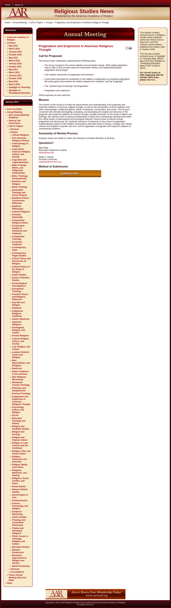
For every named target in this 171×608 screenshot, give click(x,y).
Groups (49, 22)
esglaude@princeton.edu (50, 162)
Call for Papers (36, 22)
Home (7, 22)
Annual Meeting (20, 22)
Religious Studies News (84, 11)
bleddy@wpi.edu (46, 152)
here (153, 80)
